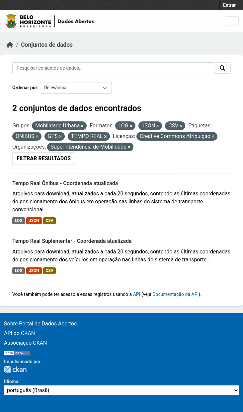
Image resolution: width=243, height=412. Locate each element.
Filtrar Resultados (44, 158)
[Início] (10, 44)
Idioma (11, 381)
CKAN (15, 369)
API (136, 294)
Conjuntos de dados (47, 44)
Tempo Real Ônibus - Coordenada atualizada (65, 183)
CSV (49, 220)
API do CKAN (19, 333)
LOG (19, 220)
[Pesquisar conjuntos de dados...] (113, 68)
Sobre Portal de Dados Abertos (40, 323)
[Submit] (222, 68)
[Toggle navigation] (232, 21)
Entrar (229, 5)
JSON (34, 220)
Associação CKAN (25, 343)
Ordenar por (24, 87)
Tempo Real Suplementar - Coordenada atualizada (72, 241)
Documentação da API (175, 294)
